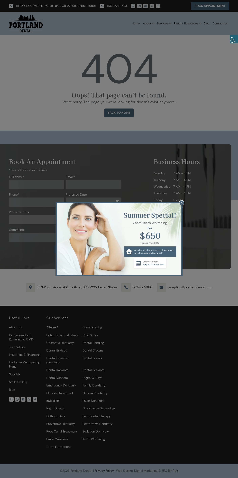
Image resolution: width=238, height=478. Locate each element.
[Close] (181, 202)
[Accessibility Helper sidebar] (234, 39)
